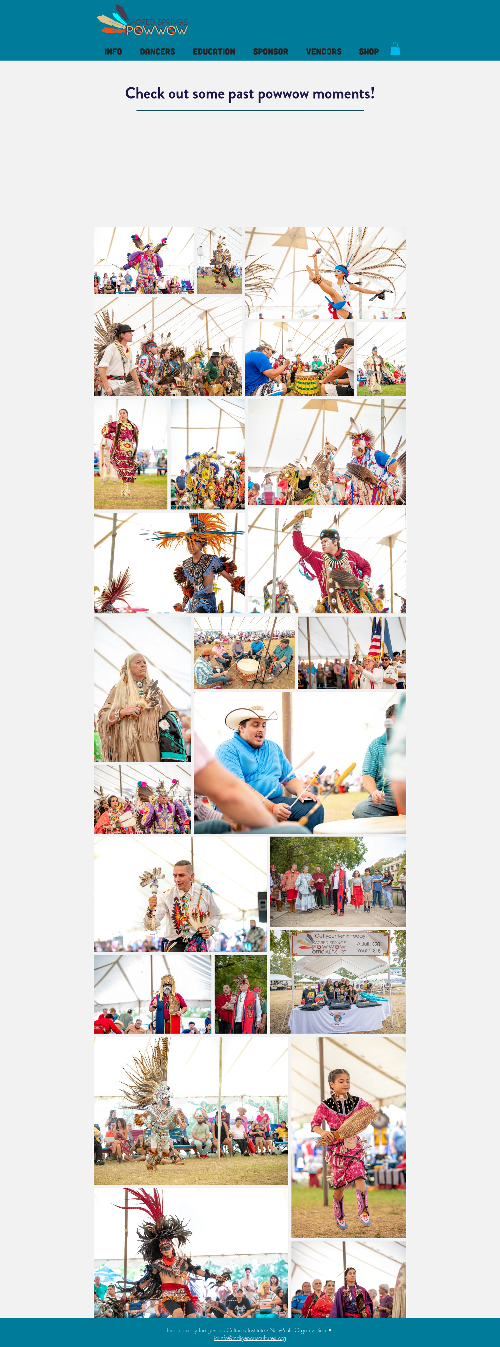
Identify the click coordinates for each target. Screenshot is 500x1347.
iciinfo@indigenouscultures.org (250, 1338)
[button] (113, 51)
